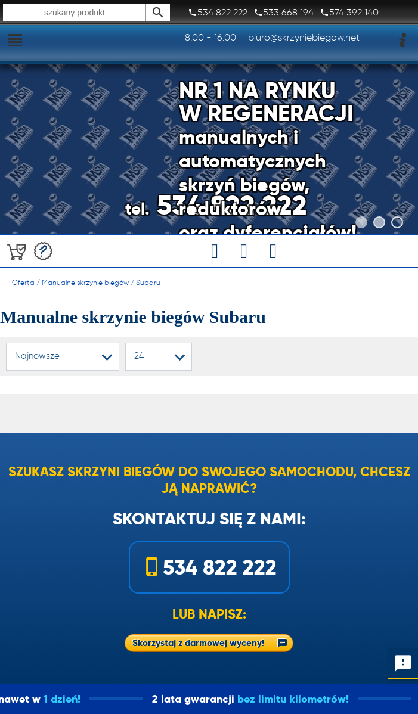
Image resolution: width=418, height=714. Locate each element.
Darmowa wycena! (43, 251)
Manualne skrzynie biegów (85, 282)
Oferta (23, 282)
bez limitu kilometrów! (307, 699)
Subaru (148, 282)
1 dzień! (76, 699)
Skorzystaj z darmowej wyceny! (198, 642)
